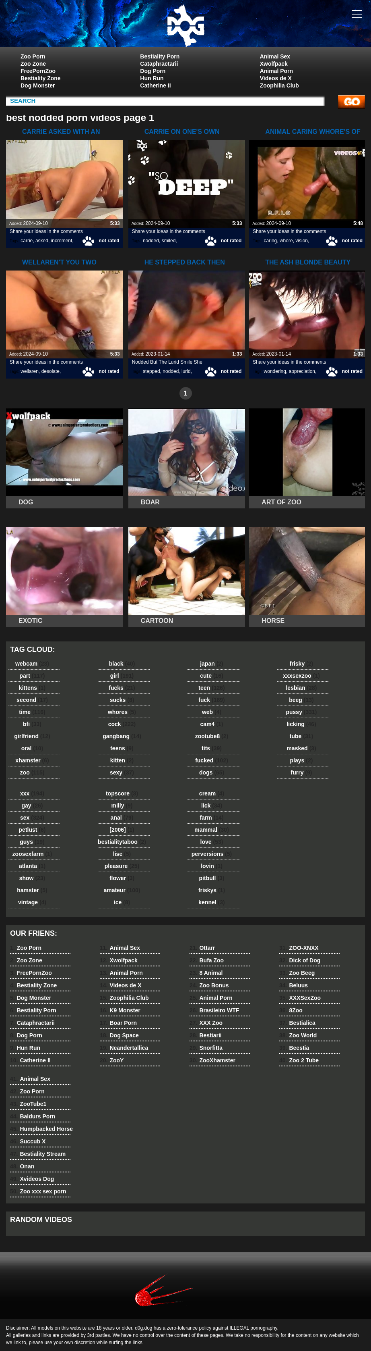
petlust (32, 829)
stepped (151, 371)
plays (301, 760)
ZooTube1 (28, 1104)
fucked (211, 760)
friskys (211, 890)
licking (301, 724)
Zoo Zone (33, 63)
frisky (301, 663)
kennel (211, 902)
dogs (211, 772)
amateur (121, 890)
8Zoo (291, 1010)
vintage (32, 902)
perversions (212, 854)
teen (211, 688)
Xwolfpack (274, 63)
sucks (122, 700)
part (32, 675)
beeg (301, 700)
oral (32, 748)
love (211, 842)
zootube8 (211, 736)
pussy (301, 712)
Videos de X (276, 78)
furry (301, 772)
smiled (169, 241)
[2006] (121, 829)
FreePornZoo (38, 71)
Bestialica (297, 1023)
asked (41, 241)
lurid (186, 371)
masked (301, 748)
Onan (22, 1166)
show (32, 878)
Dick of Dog (299, 960)
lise (122, 854)
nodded (151, 241)
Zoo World (298, 1035)
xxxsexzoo (301, 675)
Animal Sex (275, 56)
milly (122, 805)
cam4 (211, 724)
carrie (27, 241)
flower (121, 878)
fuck (211, 700)
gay (32, 805)
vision (301, 241)
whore (286, 241)
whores (122, 712)
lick (211, 805)
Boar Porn (118, 1023)
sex (32, 817)
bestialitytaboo (122, 842)
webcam (32, 663)
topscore (122, 793)
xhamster (32, 760)
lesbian (301, 688)
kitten (122, 760)
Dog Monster (38, 85)
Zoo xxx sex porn (38, 1191)
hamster (32, 890)
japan (211, 663)
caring (270, 241)
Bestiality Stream (38, 1154)
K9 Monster (120, 1010)
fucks (122, 688)
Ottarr (202, 948)
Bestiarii (206, 1035)
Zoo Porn (33, 56)
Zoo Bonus (209, 985)
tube (301, 736)
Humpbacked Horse (41, 1129)
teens (122, 748)
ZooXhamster (212, 1060)
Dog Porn (152, 71)
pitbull (211, 878)
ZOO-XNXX (299, 948)
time (32, 712)
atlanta (32, 866)
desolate (50, 371)
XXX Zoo (206, 1023)
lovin (212, 866)
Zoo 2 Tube (299, 1060)
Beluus (293, 985)
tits (212, 748)
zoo (32, 772)
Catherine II (155, 85)
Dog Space (119, 1035)
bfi (32, 724)
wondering (275, 371)
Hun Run (151, 78)
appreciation (302, 371)
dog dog (185, 25)
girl (122, 675)
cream (211, 793)
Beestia (294, 1048)
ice (122, 902)
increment (61, 241)
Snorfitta (206, 1048)
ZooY (112, 1060)
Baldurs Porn (32, 1116)
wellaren (30, 371)
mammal (211, 829)
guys (32, 842)
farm (211, 817)
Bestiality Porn (159, 56)
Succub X (27, 1141)
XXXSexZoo (300, 998)
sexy (122, 772)
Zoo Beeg (297, 973)
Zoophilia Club (279, 85)
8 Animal (206, 973)
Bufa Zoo (207, 960)
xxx (32, 793)
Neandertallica (124, 1048)
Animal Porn (276, 71)
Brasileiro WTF (214, 1010)
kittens (32, 688)
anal (122, 817)
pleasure (122, 866)
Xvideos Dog (32, 1179)
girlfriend (32, 736)
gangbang (122, 736)
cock (122, 724)
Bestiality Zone (41, 78)
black (122, 663)
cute (211, 675)
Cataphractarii (159, 63)
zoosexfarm (32, 854)
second (32, 700)
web (211, 712)
